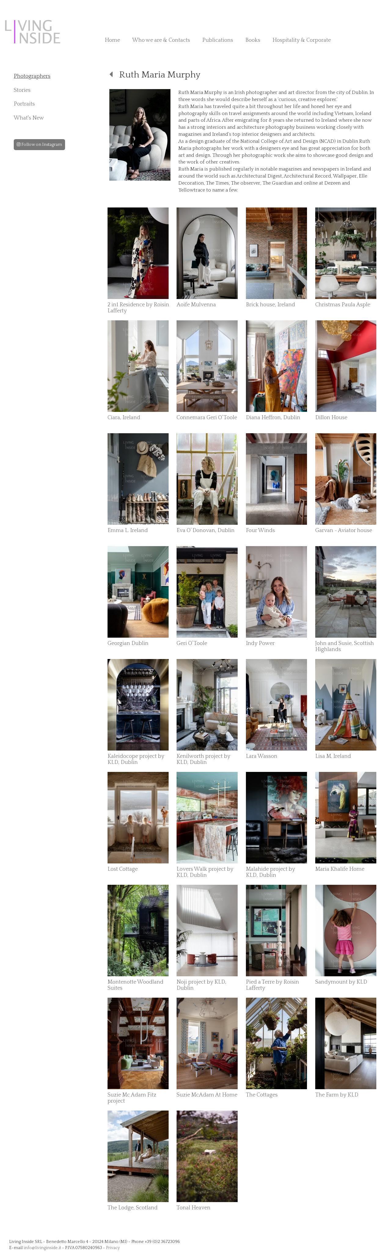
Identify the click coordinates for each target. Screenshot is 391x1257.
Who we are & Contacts (161, 40)
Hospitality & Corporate (301, 40)
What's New (29, 118)
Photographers (32, 76)
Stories (22, 90)
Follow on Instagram (39, 144)
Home (112, 40)
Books (252, 40)
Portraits (24, 104)
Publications (217, 40)
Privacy (113, 1247)
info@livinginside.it (42, 1247)
